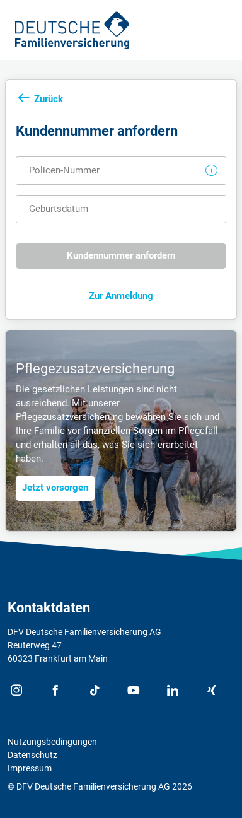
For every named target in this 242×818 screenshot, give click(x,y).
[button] (211, 170)
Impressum (30, 768)
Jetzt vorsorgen (55, 487)
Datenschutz (32, 755)
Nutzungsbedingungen (52, 742)
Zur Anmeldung (121, 295)
